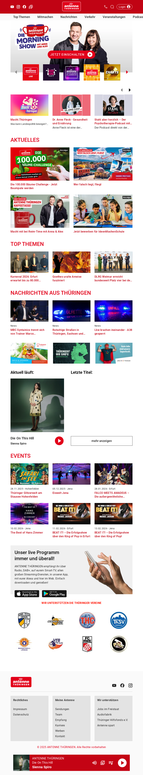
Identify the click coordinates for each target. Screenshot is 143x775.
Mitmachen (45, 17)
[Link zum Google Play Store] (54, 594)
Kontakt (60, 736)
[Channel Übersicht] (102, 763)
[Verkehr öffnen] (31, 6)
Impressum (20, 709)
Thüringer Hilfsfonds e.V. (112, 720)
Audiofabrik (104, 714)
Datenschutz (21, 714)
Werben (60, 730)
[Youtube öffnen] (12, 6)
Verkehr (90, 17)
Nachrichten (68, 17)
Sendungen (62, 709)
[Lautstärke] (94, 763)
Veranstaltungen (114, 17)
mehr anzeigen (101, 441)
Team (58, 714)
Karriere (60, 725)
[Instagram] (130, 685)
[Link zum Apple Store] (27, 594)
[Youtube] (114, 685)
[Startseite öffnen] (71, 7)
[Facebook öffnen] (24, 6)
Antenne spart (106, 725)
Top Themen (21, 17)
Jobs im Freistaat (108, 709)
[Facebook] (122, 685)
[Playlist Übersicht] (111, 763)
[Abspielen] (122, 763)
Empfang (61, 720)
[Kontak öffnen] (106, 6)
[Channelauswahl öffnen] (112, 6)
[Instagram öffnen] (18, 6)
